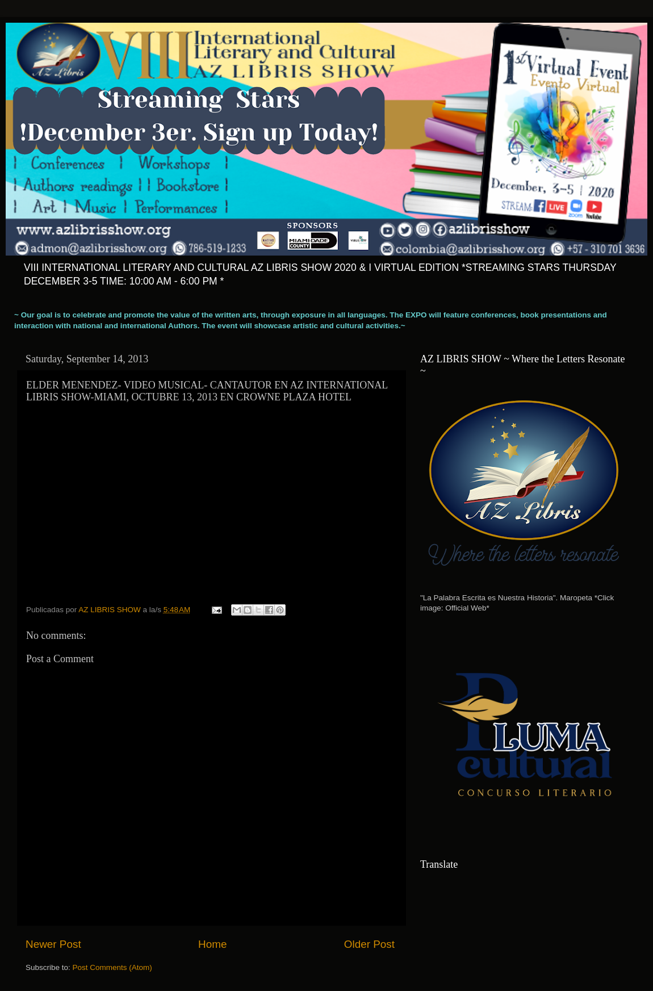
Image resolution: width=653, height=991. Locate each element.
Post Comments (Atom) (112, 967)
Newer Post (53, 944)
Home (212, 944)
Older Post (369, 944)
